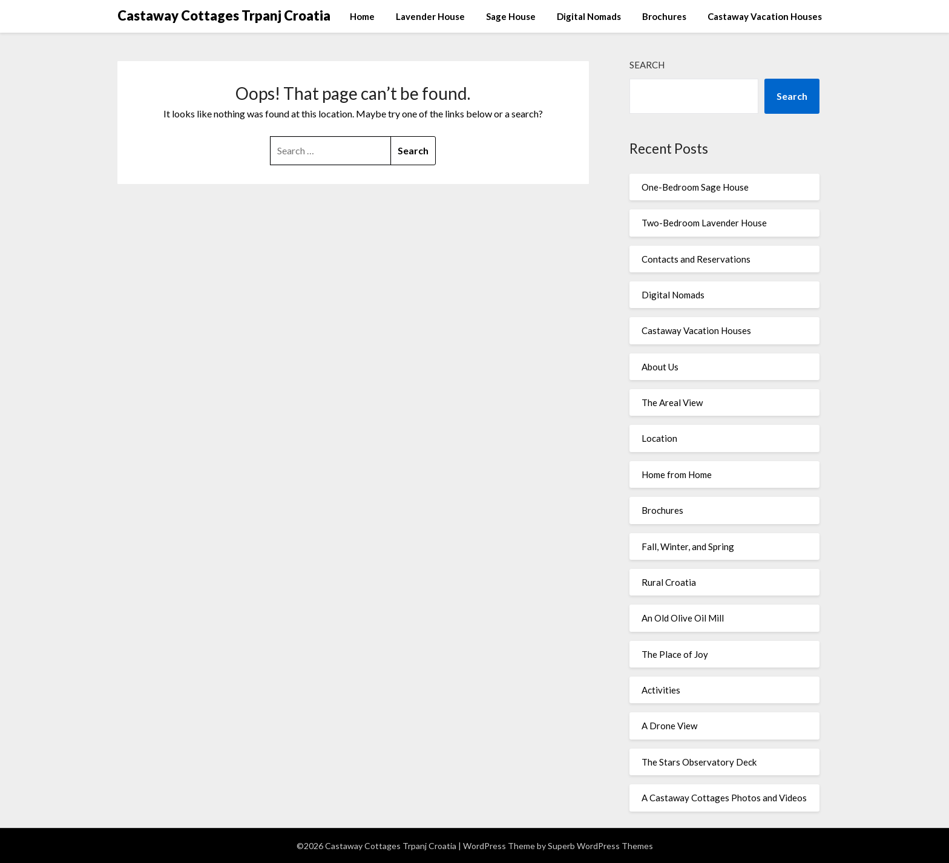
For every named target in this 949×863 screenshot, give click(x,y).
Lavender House (430, 16)
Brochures (664, 16)
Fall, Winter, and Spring (688, 546)
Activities (661, 689)
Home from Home (677, 474)
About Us (660, 366)
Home (362, 16)
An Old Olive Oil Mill (683, 617)
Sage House (511, 16)
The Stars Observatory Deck (699, 761)
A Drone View (669, 725)
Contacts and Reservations (696, 259)
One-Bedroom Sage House (695, 187)
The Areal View (672, 402)
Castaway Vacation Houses (765, 16)
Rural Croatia (669, 582)
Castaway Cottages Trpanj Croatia (223, 15)
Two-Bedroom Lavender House (704, 222)
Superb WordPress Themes (600, 846)
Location (659, 438)
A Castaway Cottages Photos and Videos (724, 797)
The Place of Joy (675, 654)
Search (647, 64)
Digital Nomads (589, 16)
